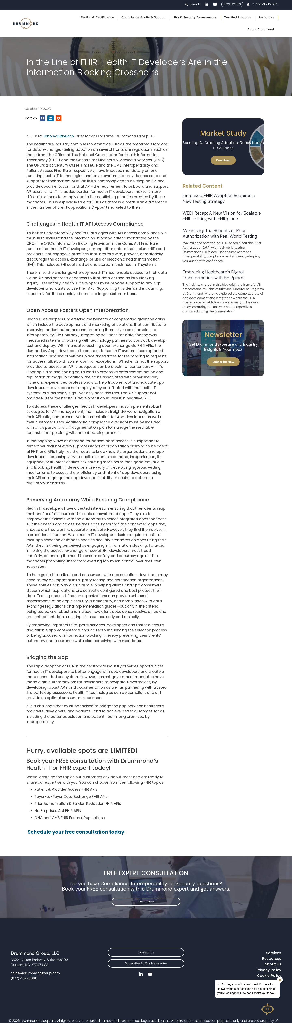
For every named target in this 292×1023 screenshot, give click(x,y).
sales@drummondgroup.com (35, 981)
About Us (272, 972)
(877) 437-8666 (24, 987)
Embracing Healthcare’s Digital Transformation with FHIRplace (213, 286)
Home (9, 42)
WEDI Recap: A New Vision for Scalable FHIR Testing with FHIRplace (221, 227)
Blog (22, 42)
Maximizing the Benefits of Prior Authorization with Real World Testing (219, 244)
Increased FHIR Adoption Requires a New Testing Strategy (218, 209)
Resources (271, 967)
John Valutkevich (58, 147)
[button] (186, 4)
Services (273, 961)
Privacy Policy (269, 978)
